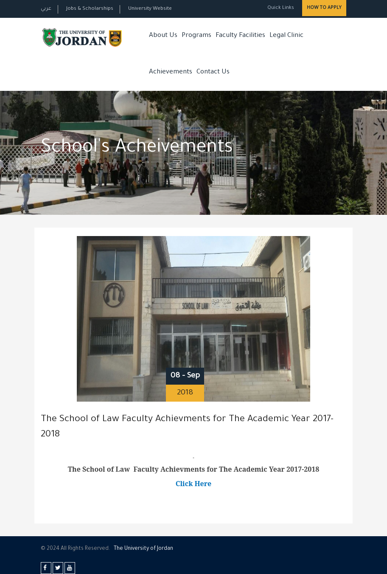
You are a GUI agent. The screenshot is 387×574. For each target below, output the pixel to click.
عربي (46, 9)
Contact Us (213, 72)
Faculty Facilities (240, 35)
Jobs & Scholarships (89, 9)
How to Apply (324, 8)
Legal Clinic (286, 35)
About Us (163, 35)
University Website (150, 9)
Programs (196, 35)
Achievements (170, 72)
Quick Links (280, 8)
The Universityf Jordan (143, 549)
